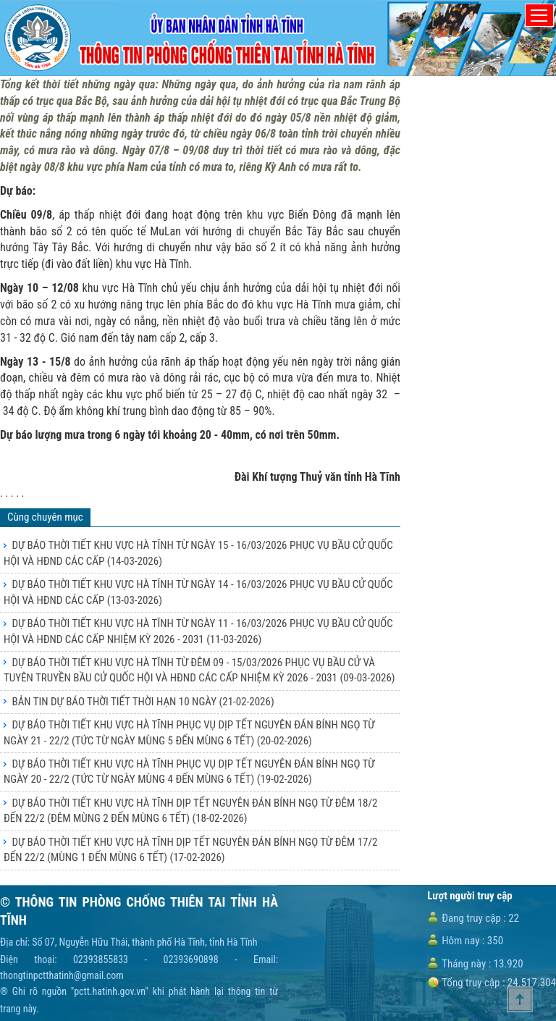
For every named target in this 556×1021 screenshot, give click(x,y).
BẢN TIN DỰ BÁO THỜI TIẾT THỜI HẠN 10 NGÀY (143, 701)
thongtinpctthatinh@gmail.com (62, 975)
